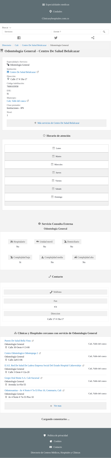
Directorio (6, 45)
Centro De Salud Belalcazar (34, 45)
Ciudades (55, 11)
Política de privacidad (55, 435)
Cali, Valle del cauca (18, 100)
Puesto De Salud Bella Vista (19, 340)
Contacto (55, 447)
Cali (16, 45)
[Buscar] (104, 31)
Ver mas (55, 405)
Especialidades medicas (55, 4)
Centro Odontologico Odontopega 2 (23, 352)
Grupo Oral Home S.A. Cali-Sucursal (24, 377)
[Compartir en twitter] (55, 37)
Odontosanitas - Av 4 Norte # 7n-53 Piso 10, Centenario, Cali (35, 390)
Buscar (7, 27)
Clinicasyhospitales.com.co (55, 18)
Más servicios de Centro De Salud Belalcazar (56, 123)
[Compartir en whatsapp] (92, 37)
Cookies (55, 441)
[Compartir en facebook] (18, 37)
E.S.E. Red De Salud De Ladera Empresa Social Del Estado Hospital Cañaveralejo (45, 365)
